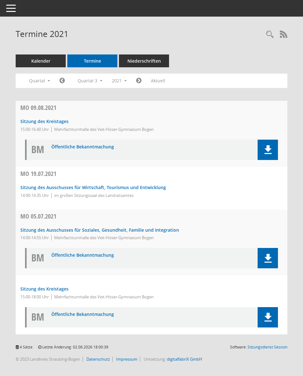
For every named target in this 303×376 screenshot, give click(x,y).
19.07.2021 (38, 173)
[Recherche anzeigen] (270, 34)
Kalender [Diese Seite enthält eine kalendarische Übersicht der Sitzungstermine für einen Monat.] (40, 61)
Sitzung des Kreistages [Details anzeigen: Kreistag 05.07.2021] (44, 289)
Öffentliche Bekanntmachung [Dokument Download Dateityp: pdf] (82, 147)
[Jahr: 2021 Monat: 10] (138, 80)
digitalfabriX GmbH (184, 359)
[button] (268, 150)
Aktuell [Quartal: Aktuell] (158, 81)
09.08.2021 (38, 107)
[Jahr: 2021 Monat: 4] (62, 80)
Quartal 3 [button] (90, 81)
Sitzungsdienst (267, 347)
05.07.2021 (38, 216)
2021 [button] (119, 81)
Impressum (126, 359)
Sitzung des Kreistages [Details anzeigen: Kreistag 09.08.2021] (44, 121)
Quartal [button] (39, 81)
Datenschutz (97, 359)
